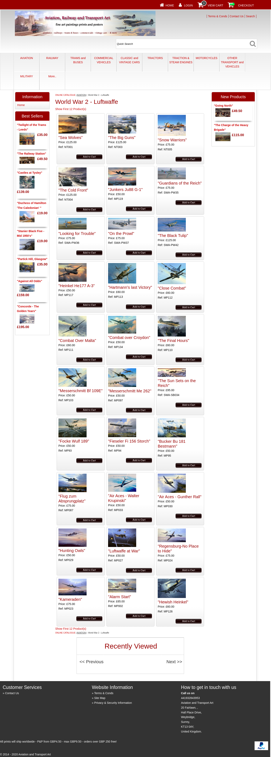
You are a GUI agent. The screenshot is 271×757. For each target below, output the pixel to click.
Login (188, 5)
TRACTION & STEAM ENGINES (180, 60)
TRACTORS (155, 58)
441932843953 (190, 698)
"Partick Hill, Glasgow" (32, 259)
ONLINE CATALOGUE (65, 95)
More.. (52, 76)
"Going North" (223, 105)
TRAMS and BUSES (78, 60)
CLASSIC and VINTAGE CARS (129, 60)
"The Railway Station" (31, 153)
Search (250, 16)
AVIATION (26, 58)
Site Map (99, 698)
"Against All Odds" (29, 281)
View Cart (215, 5)
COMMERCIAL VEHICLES (103, 60)
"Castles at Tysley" (29, 172)
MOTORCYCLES (206, 58)
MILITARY (26, 76)
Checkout (246, 5)
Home (170, 5)
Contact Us (236, 16)
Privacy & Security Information (113, 702)
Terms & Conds (217, 16)
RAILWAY (52, 58)
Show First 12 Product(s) (70, 109)
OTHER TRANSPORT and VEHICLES (232, 62)
